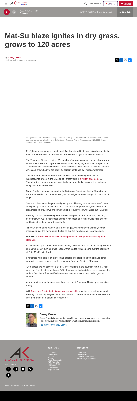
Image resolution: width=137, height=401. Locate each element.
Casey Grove (14, 58)
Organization (52, 354)
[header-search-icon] (85, 4)
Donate (127, 4)
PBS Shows (95, 3)
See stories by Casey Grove (53, 324)
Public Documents (55, 360)
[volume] (14, 12)
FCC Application (54, 362)
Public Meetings (54, 364)
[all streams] (125, 12)
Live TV (110, 3)
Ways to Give (82, 354)
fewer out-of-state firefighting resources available (54, 291)
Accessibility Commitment (86, 359)
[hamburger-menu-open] (6, 3)
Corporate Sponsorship (85, 356)
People (50, 358)
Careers (51, 356)
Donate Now (81, 352)
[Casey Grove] (31, 320)
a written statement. (89, 179)
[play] (7, 12)
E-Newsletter (53, 368)
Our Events (52, 366)
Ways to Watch (53, 370)
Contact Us (52, 352)
